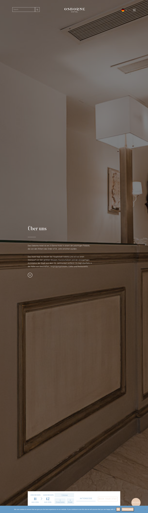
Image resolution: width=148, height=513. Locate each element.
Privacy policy (128, 509)
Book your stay (108, 499)
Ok (118, 509)
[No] (145, 509)
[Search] (23, 9)
